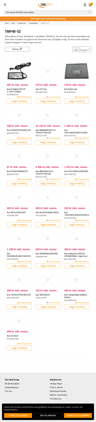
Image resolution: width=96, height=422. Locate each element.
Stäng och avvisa (18, 415)
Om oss (8, 391)
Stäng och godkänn (78, 415)
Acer (13, 23)
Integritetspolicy (12, 387)
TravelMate (33, 23)
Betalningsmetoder (58, 391)
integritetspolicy (11, 409)
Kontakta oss (56, 399)
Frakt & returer (56, 387)
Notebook (22, 23)
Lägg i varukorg (19, 101)
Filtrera (17, 49)
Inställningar (48, 415)
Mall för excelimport (58, 395)
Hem (7, 23)
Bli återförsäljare (12, 384)
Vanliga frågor (56, 384)
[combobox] (48, 12)
